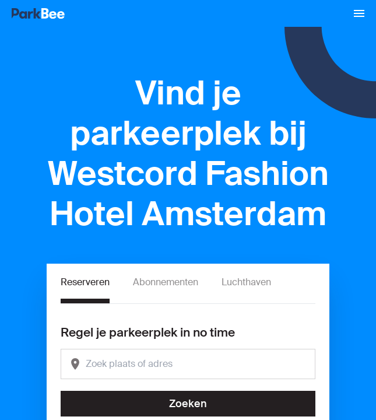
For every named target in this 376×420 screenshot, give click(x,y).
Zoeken (188, 404)
